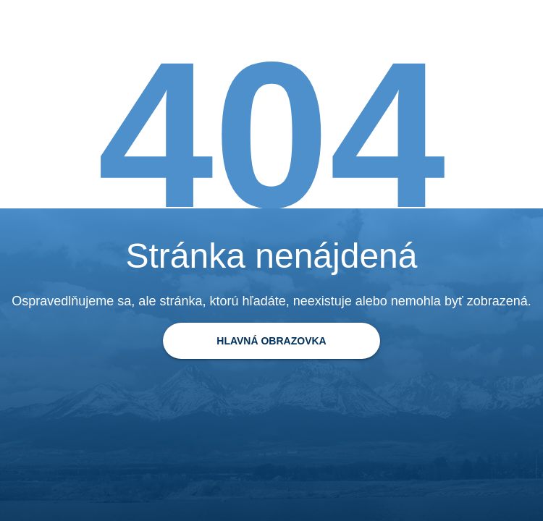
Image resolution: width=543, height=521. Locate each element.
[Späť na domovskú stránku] (271, 341)
